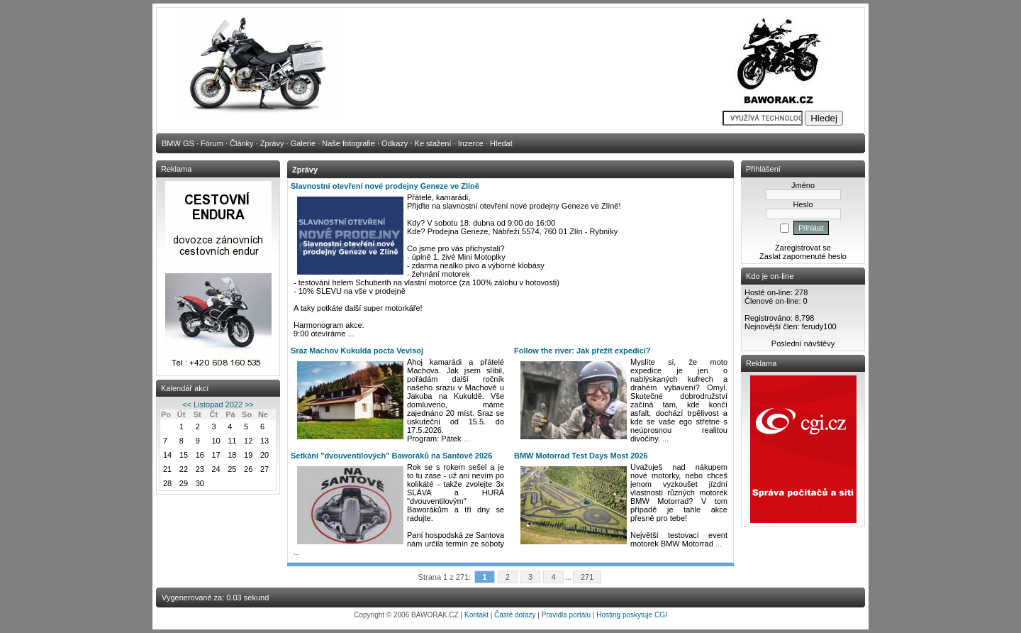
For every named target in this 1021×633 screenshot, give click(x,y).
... (350, 333)
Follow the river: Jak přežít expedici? (582, 350)
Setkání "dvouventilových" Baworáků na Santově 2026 (391, 455)
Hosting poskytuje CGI (631, 615)
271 (587, 577)
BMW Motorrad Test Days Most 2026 (581, 455)
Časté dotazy (514, 615)
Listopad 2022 (218, 404)
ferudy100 (819, 326)
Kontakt (476, 615)
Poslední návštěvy (803, 343)
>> (249, 404)
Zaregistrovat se (803, 247)
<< (186, 404)
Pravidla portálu (566, 615)
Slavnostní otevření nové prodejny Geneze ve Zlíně (385, 186)
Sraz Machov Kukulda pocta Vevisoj (357, 350)
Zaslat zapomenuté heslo (803, 256)
